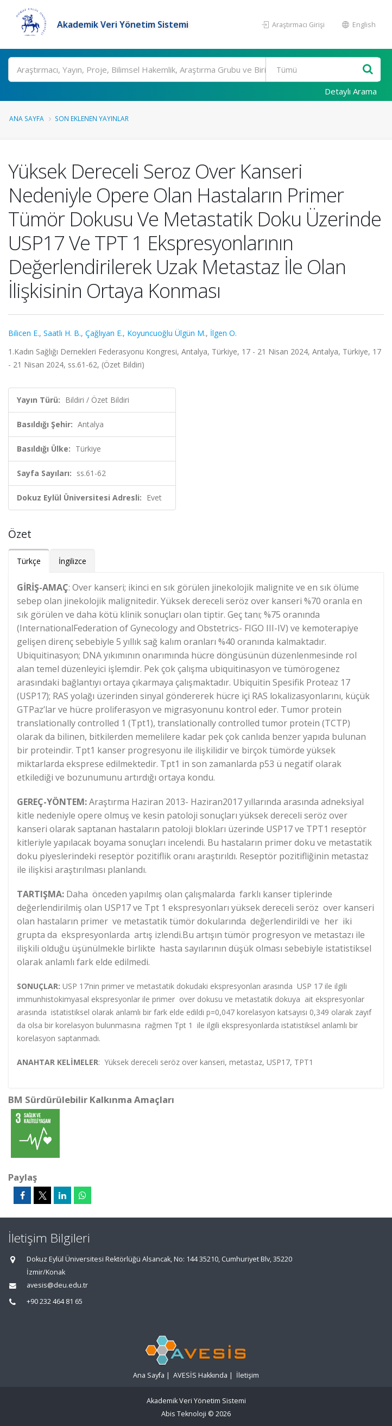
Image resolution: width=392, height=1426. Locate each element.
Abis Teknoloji (183, 1413)
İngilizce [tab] (72, 561)
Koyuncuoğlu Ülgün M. (166, 333)
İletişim (247, 1375)
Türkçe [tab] (29, 561)
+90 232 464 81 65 (55, 1301)
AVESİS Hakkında (200, 1375)
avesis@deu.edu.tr (57, 1285)
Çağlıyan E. (104, 333)
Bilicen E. (23, 333)
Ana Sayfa (26, 118)
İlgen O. (223, 333)
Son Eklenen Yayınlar (92, 118)
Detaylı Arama (351, 91)
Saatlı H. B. (62, 333)
